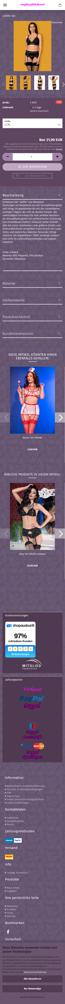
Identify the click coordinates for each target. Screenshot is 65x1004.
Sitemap (10, 916)
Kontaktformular (14, 821)
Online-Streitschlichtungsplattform (24, 799)
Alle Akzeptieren (32, 978)
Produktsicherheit (16, 317)
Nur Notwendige (32, 988)
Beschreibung (13, 195)
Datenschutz (12, 796)
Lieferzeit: (8, 107)
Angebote (11, 891)
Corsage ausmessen (16, 872)
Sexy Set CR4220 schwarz (32, 554)
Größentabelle (14, 300)
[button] (60, 417)
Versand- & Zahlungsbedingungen (24, 789)
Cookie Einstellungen (17, 802)
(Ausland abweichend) (39, 111)
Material (9, 283)
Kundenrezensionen (18, 334)
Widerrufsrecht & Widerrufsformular (25, 786)
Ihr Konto (10, 909)
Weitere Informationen (32, 997)
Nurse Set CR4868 (32, 437)
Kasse (9, 912)
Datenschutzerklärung (35, 972)
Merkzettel (11, 906)
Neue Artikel (12, 887)
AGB (8, 792)
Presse (9, 824)
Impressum (12, 817)
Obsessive (56, 22)
